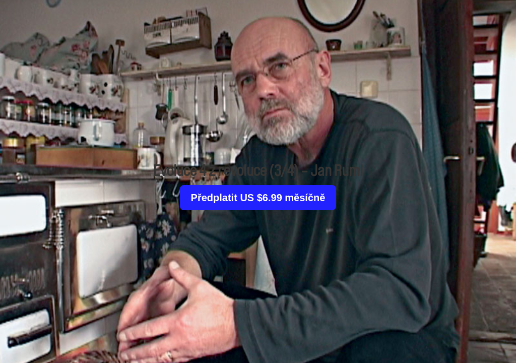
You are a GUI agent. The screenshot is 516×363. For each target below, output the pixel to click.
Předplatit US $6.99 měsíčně (258, 197)
